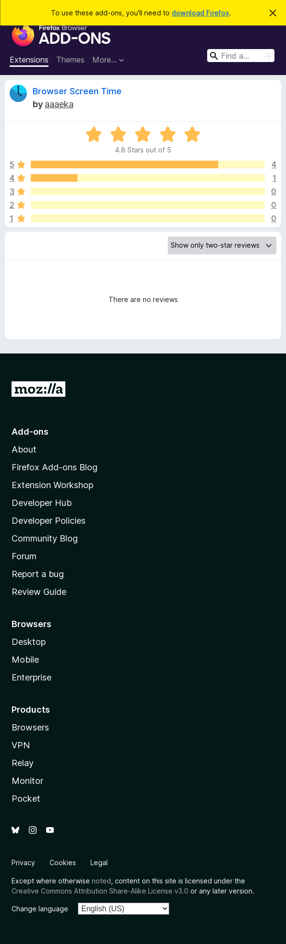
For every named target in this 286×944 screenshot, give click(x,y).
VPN (21, 745)
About (24, 449)
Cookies (63, 862)
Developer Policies (49, 521)
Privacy (23, 862)
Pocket (26, 798)
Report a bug (38, 574)
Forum (24, 556)
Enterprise (31, 677)
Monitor (27, 781)
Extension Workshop (52, 485)
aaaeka (59, 104)
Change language (40, 909)
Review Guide (39, 592)
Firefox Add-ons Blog (55, 467)
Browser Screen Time (77, 91)
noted (101, 881)
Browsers (30, 727)
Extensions (29, 59)
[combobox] (240, 55)
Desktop (29, 642)
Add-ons (30, 432)
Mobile (25, 660)
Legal (99, 862)
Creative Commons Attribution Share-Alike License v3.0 (100, 891)
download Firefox (200, 13)
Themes (70, 59)
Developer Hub (42, 503)
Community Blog (45, 538)
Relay (23, 763)
